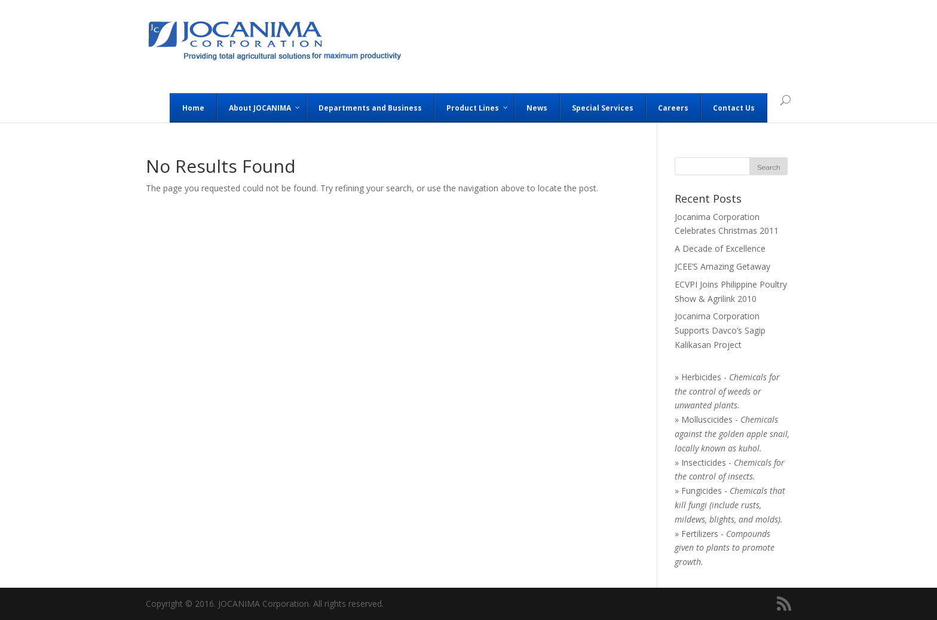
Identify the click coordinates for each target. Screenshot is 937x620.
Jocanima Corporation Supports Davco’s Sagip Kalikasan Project (720, 330)
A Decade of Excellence (720, 248)
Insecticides (703, 462)
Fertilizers (699, 533)
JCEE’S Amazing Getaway (722, 266)
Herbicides (701, 377)
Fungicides (701, 490)
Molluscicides (707, 419)
